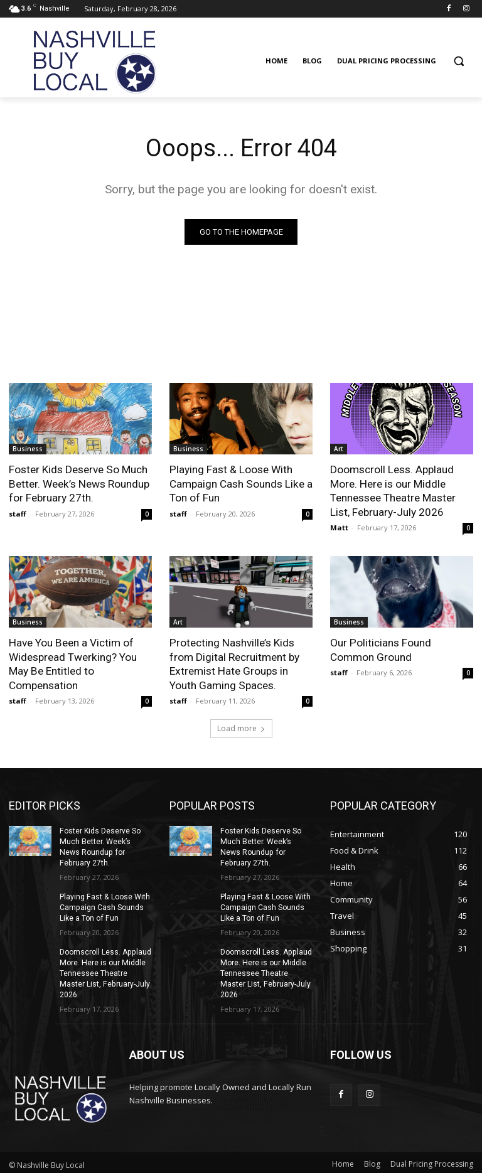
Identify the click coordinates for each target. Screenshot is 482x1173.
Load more (241, 726)
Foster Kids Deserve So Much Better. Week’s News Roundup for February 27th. (78, 483)
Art (338, 448)
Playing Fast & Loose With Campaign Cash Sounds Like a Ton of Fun (240, 483)
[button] (458, 61)
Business (28, 448)
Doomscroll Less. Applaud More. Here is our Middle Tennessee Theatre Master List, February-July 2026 (393, 490)
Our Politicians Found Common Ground (380, 649)
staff (17, 513)
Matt (339, 527)
